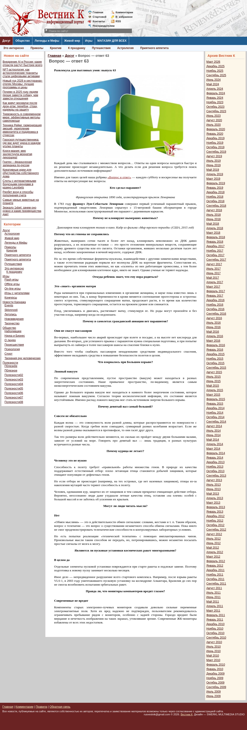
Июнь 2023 (213, 115)
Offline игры (12, 284)
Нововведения (14, 319)
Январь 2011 (214, 619)
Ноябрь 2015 (214, 358)
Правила (41, 706)
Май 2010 (212, 655)
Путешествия (101, 48)
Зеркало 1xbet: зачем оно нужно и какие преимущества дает (22, 211)
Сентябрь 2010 (216, 637)
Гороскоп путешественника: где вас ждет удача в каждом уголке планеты (21, 143)
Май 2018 (212, 223)
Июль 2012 (213, 538)
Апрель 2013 (214, 498)
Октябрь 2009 (215, 682)
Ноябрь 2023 (214, 102)
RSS (118, 21)
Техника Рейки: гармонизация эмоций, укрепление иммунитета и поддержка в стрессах (22, 130)
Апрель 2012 (214, 552)
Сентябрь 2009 (216, 687)
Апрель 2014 (214, 444)
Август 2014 (214, 426)
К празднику (76, 48)
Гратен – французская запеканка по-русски (17, 163)
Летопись (10, 314)
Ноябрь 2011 (214, 574)
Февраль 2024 (215, 93)
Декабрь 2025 (215, 66)
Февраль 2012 (215, 561)
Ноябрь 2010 (214, 628)
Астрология (125, 48)
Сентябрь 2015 (216, 367)
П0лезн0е (10, 366)
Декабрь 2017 (215, 246)
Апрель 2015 (214, 390)
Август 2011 (214, 588)
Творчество (11, 323)
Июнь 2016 (213, 327)
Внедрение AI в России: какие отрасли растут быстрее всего (22, 63)
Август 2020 (214, 120)
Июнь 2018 (213, 219)
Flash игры (11, 279)
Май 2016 (212, 331)
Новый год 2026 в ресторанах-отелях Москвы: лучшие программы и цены (23, 84)
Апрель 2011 (214, 606)
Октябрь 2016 (215, 309)
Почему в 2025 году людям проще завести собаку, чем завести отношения (20, 95)
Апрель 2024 (214, 88)
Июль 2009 (213, 691)
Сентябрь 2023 (216, 111)
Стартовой (99, 16)
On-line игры (12, 288)
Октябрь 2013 (215, 471)
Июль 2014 (213, 430)
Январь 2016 (214, 349)
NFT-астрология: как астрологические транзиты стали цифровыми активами (21, 73)
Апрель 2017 (214, 282)
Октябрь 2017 (215, 255)
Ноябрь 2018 (214, 196)
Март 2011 (213, 610)
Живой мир (72, 40)
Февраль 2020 (215, 129)
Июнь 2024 (213, 79)
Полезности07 (13, 397)
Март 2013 (213, 502)
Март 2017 (213, 286)
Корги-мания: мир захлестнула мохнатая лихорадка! (17, 154)
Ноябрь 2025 (214, 70)
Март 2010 (213, 660)
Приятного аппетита (154, 48)
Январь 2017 (214, 295)
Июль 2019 (213, 160)
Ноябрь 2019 (214, 142)
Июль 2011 (213, 592)
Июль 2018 (213, 214)
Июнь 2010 (213, 651)
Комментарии (124, 12)
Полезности (10, 362)
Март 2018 (213, 232)
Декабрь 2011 (215, 570)
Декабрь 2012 (215, 516)
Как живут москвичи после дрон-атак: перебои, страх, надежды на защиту (20, 106)
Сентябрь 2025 (216, 75)
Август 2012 (214, 534)
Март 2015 (213, 394)
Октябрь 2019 (215, 147)
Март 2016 (213, 340)
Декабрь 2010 (215, 624)
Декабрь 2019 (215, 138)
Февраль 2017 (215, 291)
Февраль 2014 (215, 453)
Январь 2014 (214, 457)
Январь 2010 (214, 669)
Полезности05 (13, 388)
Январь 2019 (214, 187)
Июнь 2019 (213, 165)
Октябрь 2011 (215, 579)
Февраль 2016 (215, 345)
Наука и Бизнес (14, 335)
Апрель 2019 (214, 174)
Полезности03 (13, 379)
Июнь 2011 (213, 597)
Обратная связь (59, 706)
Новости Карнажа (14, 302)
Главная (98, 12)
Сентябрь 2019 (216, 151)
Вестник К (187, 714)
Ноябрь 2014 (214, 412)
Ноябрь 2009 (214, 678)
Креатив (55, 48)
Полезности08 (13, 402)
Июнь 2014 (213, 435)
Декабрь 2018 (215, 192)
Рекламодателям (102, 25)
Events (8, 305)
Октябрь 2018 (215, 201)
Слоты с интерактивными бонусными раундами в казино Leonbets (19, 184)
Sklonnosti (10, 310)
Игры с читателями (17, 293)
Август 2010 (214, 642)
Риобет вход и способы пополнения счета (18, 193)
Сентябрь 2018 (216, 205)
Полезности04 (13, 384)
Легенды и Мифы (47, 40)
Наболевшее (13, 331)
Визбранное (124, 16)
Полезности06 (13, 393)
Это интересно (13, 48)
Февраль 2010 (215, 664)
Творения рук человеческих (22, 358)
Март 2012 (213, 556)
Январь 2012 (214, 565)
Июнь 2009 (213, 696)
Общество (22, 40)
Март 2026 (213, 61)
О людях (10, 340)
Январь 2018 (214, 241)
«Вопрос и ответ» (119, 177)
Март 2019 (213, 178)
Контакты (99, 21)
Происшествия (14, 344)
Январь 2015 (214, 403)
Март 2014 (213, 448)
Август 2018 (214, 210)
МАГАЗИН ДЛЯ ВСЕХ (111, 40)
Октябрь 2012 (215, 525)
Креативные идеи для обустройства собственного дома (21, 173)
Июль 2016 (213, 322)
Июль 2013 (213, 484)
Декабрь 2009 (215, 673)
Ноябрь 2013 (214, 466)
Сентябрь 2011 (216, 583)
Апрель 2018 (214, 228)
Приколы (36, 48)
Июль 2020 (213, 124)
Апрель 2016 (214, 336)
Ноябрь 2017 (214, 250)
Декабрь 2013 (215, 462)
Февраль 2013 (215, 507)
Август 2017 (214, 264)
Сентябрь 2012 (216, 529)
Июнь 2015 (213, 381)
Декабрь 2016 (215, 300)
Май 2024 (212, 84)
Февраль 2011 (215, 615)
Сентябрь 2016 (216, 313)
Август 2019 (214, 156)
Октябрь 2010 (215, 633)
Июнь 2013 (213, 489)
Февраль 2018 (215, 237)
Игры (88, 40)
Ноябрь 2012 (214, 520)
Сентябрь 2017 (216, 259)
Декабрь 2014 (215, 408)
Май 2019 (212, 169)
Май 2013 (212, 493)
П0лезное (10, 370)
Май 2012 (212, 547)
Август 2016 (214, 318)
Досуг (6, 40)
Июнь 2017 (213, 273)
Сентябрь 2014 (216, 421)
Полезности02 (13, 375)
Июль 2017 (213, 268)
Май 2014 (212, 439)
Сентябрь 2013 (216, 475)
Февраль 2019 (215, 183)
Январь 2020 (214, 133)
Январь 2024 (214, 97)
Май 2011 (212, 601)
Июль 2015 (213, 376)
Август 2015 (214, 372)
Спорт (8, 353)
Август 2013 (214, 480)
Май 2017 (212, 277)
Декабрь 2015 (215, 354)
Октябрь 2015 (215, 363)
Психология (12, 349)
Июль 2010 (213, 646)
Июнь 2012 (213, 543)
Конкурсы (10, 297)
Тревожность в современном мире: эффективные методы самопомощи (22, 117)
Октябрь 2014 (215, 417)
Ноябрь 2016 (214, 304)
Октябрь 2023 (215, 106)
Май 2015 (212, 385)
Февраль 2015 (215, 399)
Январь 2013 (214, 511)
